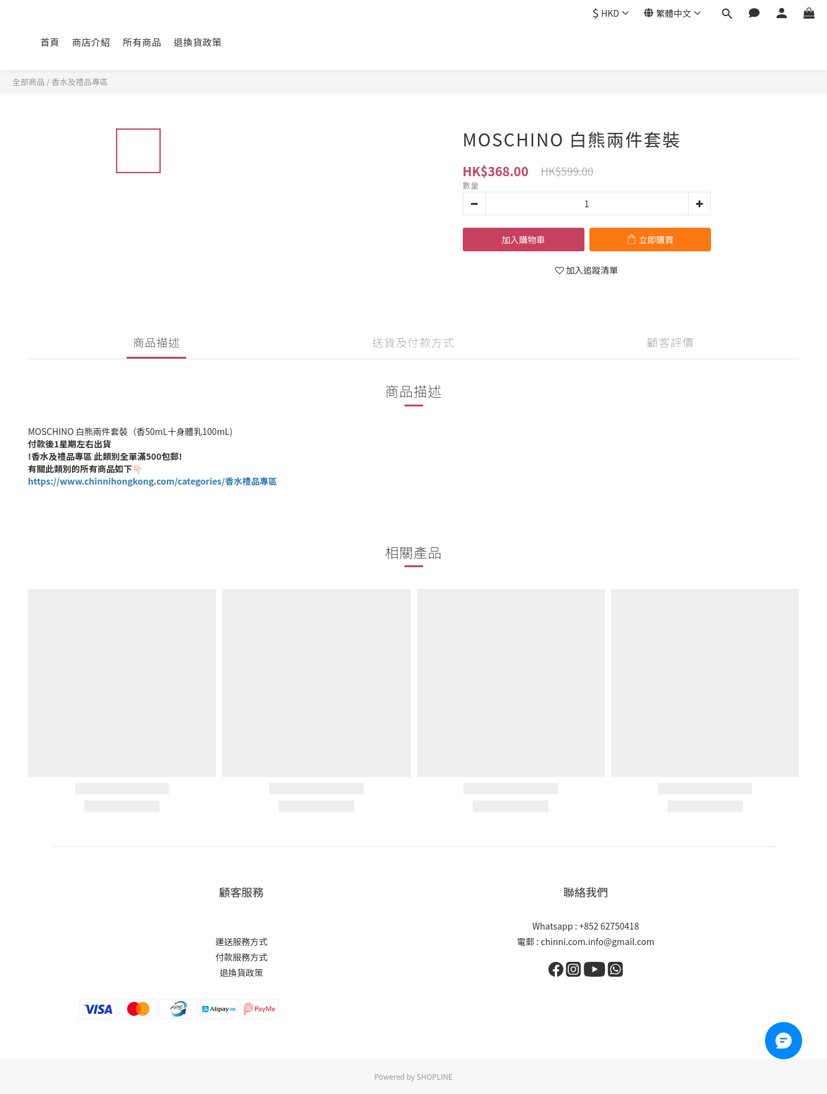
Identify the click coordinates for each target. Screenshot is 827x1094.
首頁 (50, 41)
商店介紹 (91, 41)
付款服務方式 (241, 957)
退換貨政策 (198, 41)
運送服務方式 (241, 941)
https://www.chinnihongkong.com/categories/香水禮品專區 (152, 481)
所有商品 (142, 41)
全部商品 (28, 81)
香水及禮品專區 (79, 81)
